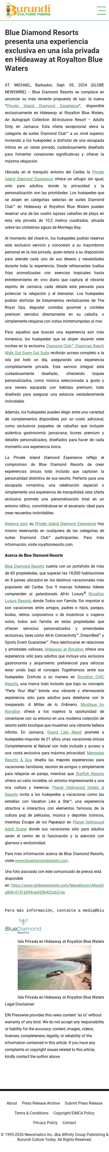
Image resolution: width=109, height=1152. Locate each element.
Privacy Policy (45, 1122)
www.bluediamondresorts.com (41, 860)
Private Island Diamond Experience (42, 105)
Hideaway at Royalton (64, 649)
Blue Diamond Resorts (24, 566)
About (12, 1103)
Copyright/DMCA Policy (73, 1113)
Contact (69, 1122)
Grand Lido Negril (64, 732)
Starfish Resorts (90, 773)
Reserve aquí (16, 523)
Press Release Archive (41, 1103)
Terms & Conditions (31, 1113)
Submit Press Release (83, 1103)
